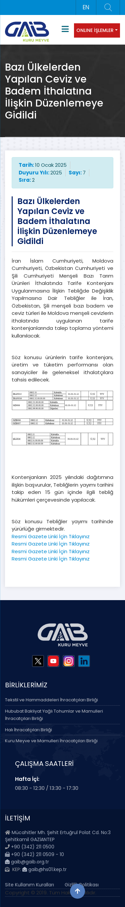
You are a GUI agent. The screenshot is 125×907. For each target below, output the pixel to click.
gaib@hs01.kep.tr (44, 869)
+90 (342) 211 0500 (32, 846)
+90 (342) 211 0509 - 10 (34, 854)
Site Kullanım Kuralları (29, 884)
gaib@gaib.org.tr (27, 861)
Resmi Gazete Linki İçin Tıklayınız (51, 536)
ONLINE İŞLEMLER (95, 30)
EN (86, 7)
